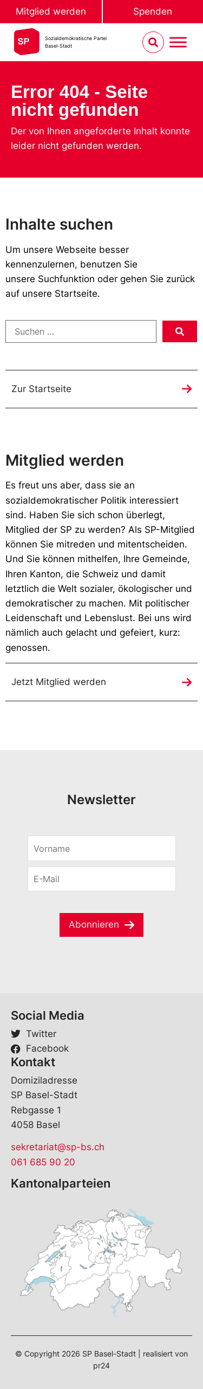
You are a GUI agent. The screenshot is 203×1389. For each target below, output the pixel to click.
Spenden (152, 11)
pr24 (101, 1365)
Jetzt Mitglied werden (58, 681)
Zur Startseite (41, 388)
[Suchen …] (80, 331)
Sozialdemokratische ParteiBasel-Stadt (76, 42)
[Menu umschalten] (178, 42)
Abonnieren (94, 924)
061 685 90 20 (43, 1162)
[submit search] (180, 331)
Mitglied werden (51, 11)
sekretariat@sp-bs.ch (57, 1147)
